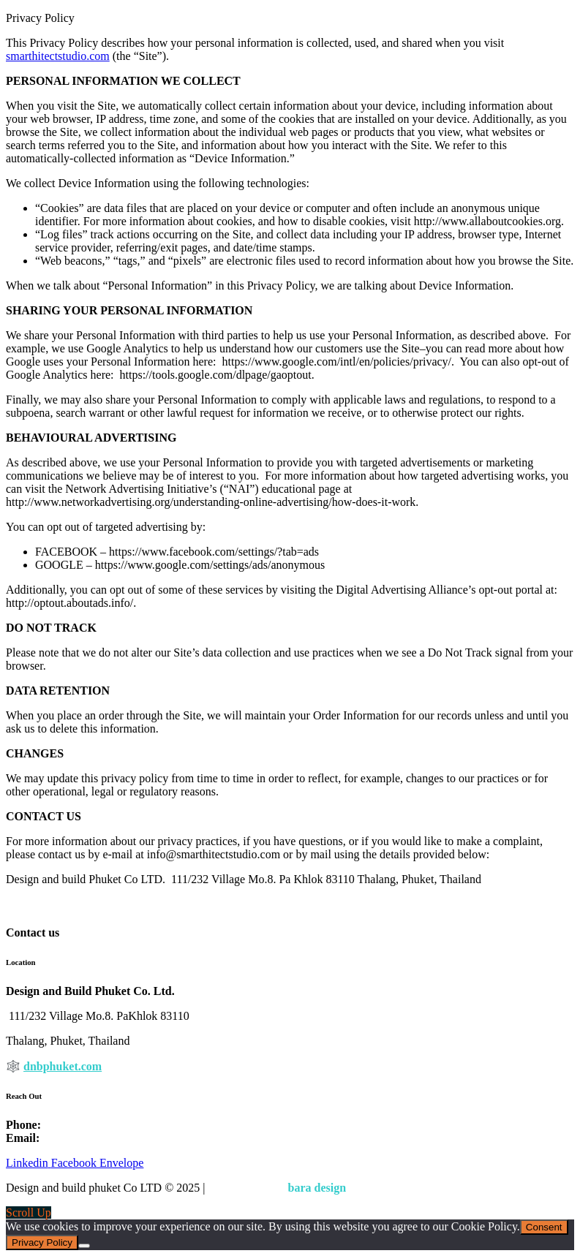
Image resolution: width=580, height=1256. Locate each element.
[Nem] (84, 1246)
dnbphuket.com (62, 1066)
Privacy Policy (245, 1187)
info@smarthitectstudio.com (109, 1138)
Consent (544, 1227)
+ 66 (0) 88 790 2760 (93, 1125)
